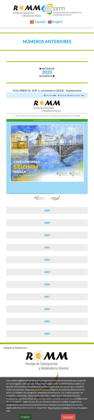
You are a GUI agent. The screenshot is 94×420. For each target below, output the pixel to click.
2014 (47, 308)
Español (37, 22)
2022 (47, 247)
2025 (47, 210)
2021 (47, 259)
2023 (47, 235)
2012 (47, 321)
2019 (47, 271)
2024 (47, 222)
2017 (47, 296)
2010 (47, 333)
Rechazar (68, 416)
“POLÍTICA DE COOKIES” (58, 407)
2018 (47, 284)
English (55, 22)
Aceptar (25, 416)
